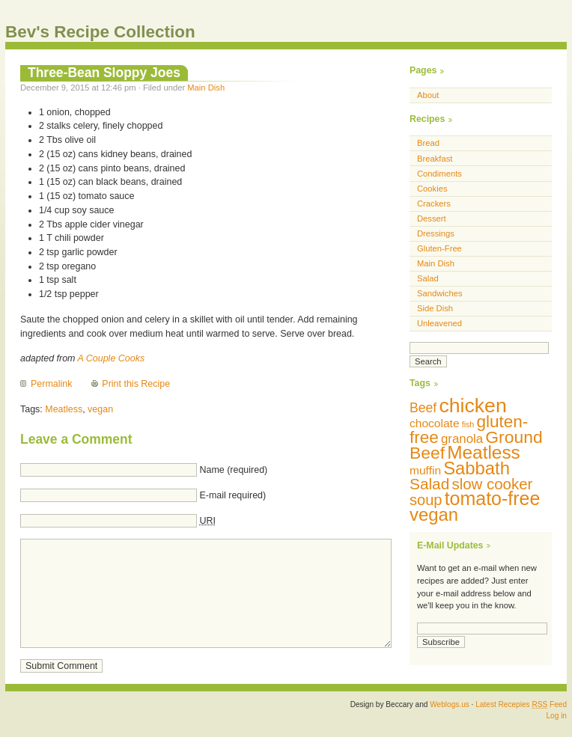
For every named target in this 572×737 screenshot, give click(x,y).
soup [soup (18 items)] (426, 500)
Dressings (435, 233)
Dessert (431, 218)
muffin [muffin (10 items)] (425, 470)
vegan (100, 409)
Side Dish (435, 308)
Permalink (51, 384)
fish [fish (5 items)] (468, 424)
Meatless (63, 409)
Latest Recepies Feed (521, 704)
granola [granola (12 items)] (462, 439)
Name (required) (233, 470)
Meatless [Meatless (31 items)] (483, 452)
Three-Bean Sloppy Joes (104, 72)
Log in (556, 716)
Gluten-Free (439, 248)
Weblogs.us (449, 704)
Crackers (434, 203)
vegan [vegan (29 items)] (434, 514)
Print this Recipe (136, 384)
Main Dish (206, 87)
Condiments (439, 173)
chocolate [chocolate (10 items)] (435, 423)
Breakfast (434, 158)
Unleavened (439, 323)
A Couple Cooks (110, 358)
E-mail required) (232, 495)
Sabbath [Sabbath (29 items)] (476, 468)
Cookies (432, 188)
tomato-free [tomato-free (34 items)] (493, 498)
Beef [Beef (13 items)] (423, 407)
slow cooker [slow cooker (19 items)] (491, 483)
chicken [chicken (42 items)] (472, 405)
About (428, 95)
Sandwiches (440, 293)
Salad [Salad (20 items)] (429, 483)
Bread (428, 142)
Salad (428, 278)
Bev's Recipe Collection (100, 31)
